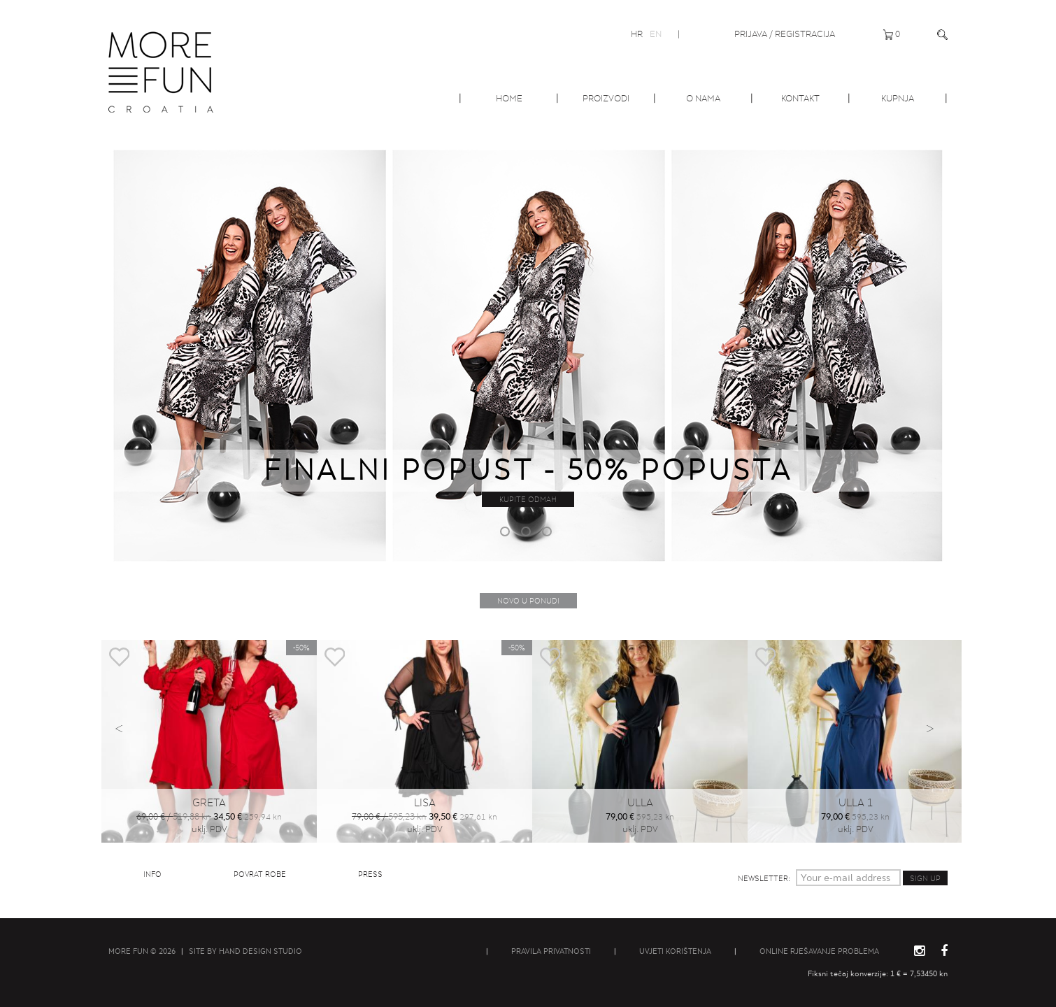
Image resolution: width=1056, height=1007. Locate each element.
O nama (703, 98)
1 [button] (507, 534)
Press (370, 874)
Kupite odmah (528, 499)
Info (152, 874)
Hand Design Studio (260, 951)
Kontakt (800, 98)
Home (509, 98)
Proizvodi (606, 98)
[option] (528, 353)
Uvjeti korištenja (675, 951)
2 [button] (528, 534)
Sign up (925, 878)
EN (656, 34)
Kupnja (897, 98)
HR (637, 34)
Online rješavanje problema (819, 951)
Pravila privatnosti (551, 951)
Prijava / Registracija (784, 34)
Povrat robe (260, 874)
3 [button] (549, 534)
